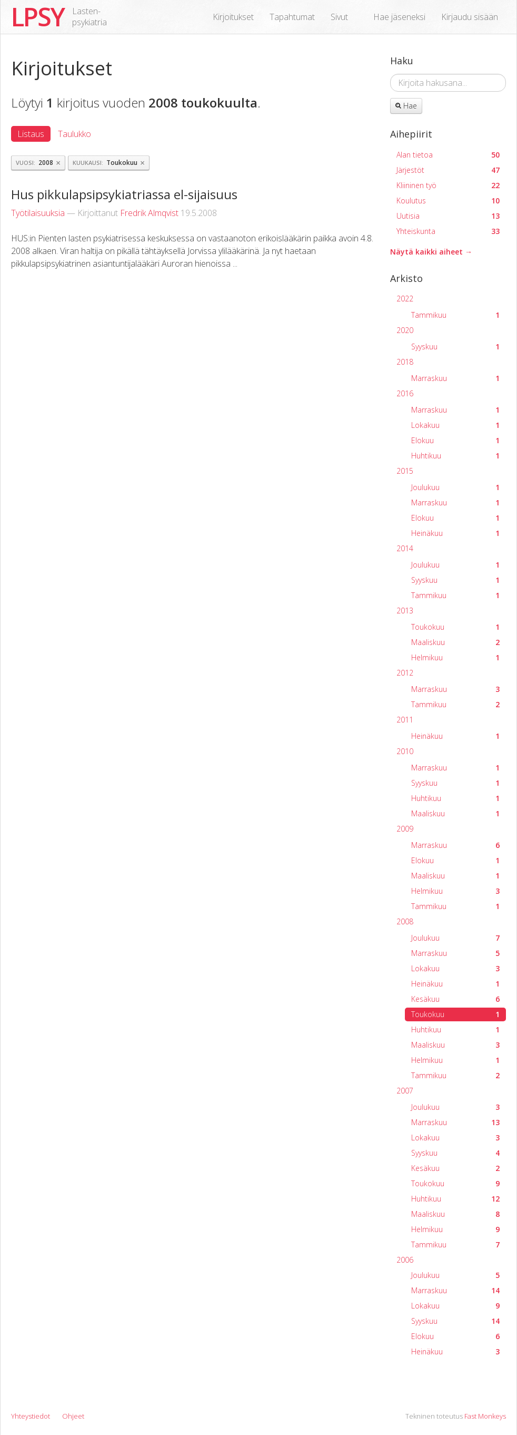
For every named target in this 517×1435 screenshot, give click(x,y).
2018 (404, 362)
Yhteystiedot (30, 1416)
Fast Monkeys (485, 1416)
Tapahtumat (292, 17)
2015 (404, 471)
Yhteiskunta (448, 231)
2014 (404, 548)
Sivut (339, 17)
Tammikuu (455, 315)
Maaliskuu (455, 642)
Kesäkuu (455, 999)
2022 (404, 299)
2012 (404, 673)
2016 (404, 393)
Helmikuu (455, 657)
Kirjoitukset (233, 17)
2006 (404, 1260)
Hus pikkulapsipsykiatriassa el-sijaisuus (124, 194)
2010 (404, 751)
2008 (404, 921)
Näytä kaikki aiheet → (431, 252)
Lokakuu (455, 425)
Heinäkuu (455, 533)
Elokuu (455, 440)
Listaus (30, 134)
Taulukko (74, 134)
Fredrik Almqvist (149, 213)
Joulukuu (455, 487)
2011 (404, 720)
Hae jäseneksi (399, 17)
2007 (404, 1091)
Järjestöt (448, 170)
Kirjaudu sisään (469, 17)
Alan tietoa (448, 155)
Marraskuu (455, 378)
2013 (404, 611)
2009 (404, 829)
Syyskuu (455, 346)
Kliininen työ (448, 185)
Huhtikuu (455, 456)
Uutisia (448, 216)
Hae (406, 106)
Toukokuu (455, 627)
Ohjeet (73, 1416)
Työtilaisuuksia (38, 213)
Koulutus (448, 201)
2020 (404, 330)
